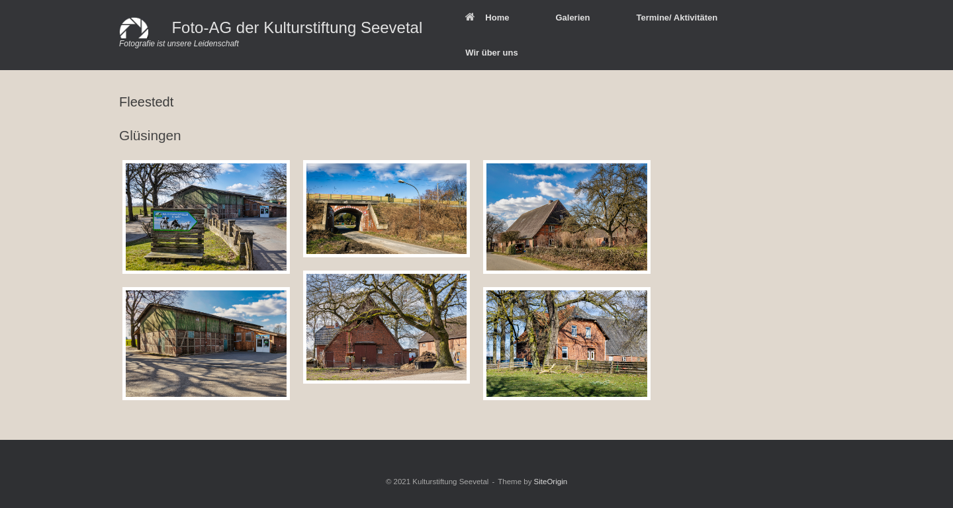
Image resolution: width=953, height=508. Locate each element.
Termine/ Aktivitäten (676, 17)
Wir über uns (491, 53)
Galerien (572, 17)
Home (487, 17)
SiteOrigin (551, 482)
